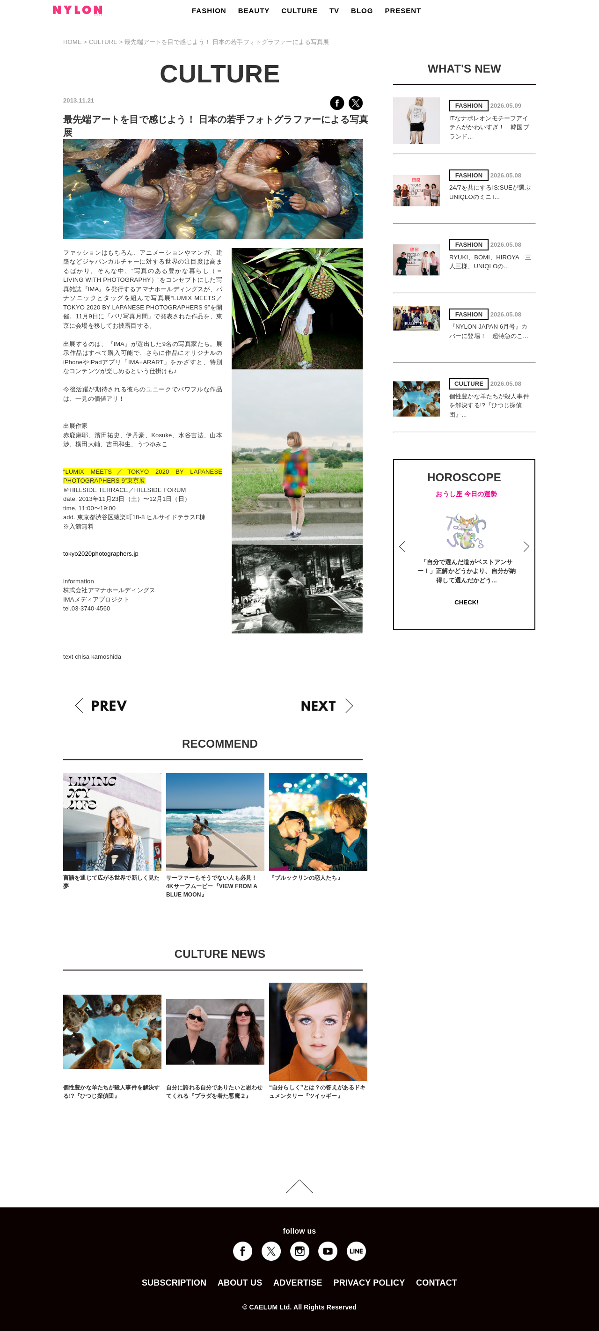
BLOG (362, 11)
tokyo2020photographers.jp (101, 553)
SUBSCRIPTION (174, 1282)
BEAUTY (254, 11)
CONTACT (436, 1282)
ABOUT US (240, 1282)
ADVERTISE (297, 1282)
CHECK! (466, 602)
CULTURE (299, 11)
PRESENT (403, 11)
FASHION (209, 11)
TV (334, 11)
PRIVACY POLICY (369, 1282)
